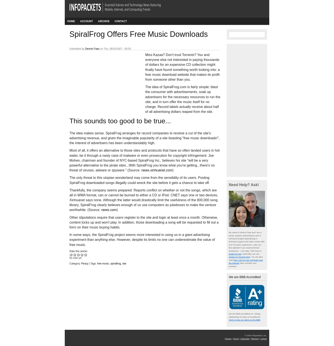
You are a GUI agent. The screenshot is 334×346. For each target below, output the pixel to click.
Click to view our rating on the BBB (244, 320)
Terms (236, 338)
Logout (264, 338)
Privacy (228, 338)
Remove (255, 338)
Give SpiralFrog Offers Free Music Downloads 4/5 (82, 254)
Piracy (84, 263)
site (124, 263)
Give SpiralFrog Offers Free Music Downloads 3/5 (78, 254)
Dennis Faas (92, 48)
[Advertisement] (101, 80)
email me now (235, 254)
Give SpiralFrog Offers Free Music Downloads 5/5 (86, 254)
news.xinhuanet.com (156, 170)
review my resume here (239, 257)
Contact (121, 21)
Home (71, 21)
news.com (109, 210)
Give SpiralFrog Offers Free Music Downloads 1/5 (71, 254)
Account (86, 21)
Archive (103, 21)
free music (103, 263)
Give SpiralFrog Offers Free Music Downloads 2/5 (75, 254)
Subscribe (245, 338)
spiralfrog (115, 263)
